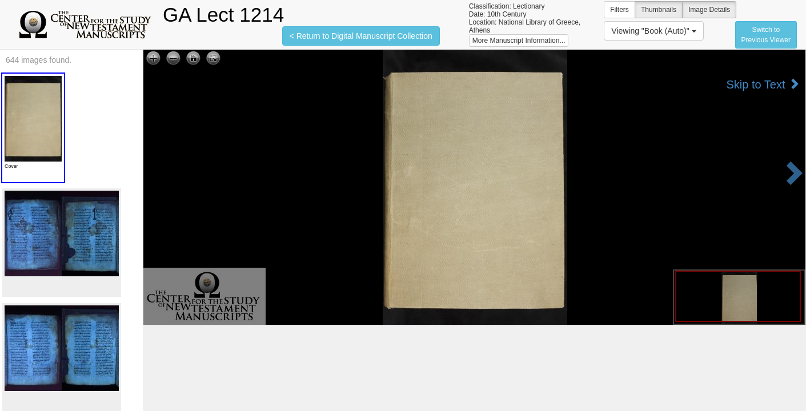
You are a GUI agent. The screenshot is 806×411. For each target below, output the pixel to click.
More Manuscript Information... (519, 41)
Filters (619, 10)
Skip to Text (763, 84)
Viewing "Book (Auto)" (653, 30)
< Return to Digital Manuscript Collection (361, 36)
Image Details (709, 10)
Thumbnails (658, 10)
